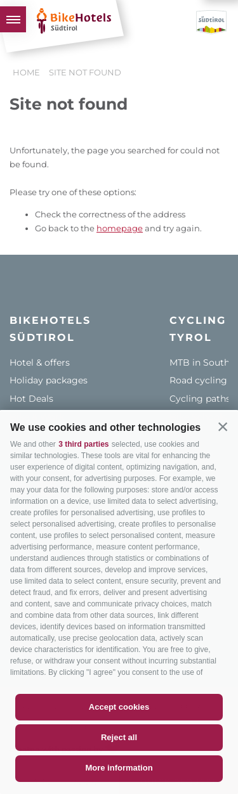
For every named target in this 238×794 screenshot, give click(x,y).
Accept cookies (119, 707)
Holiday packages (49, 380)
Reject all (119, 737)
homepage (119, 228)
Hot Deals (31, 398)
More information (118, 767)
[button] (223, 426)
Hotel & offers (40, 362)
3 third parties (83, 444)
